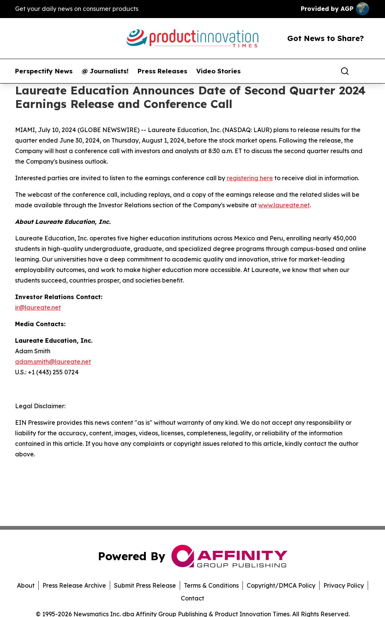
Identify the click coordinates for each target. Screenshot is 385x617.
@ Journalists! (105, 71)
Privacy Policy (343, 585)
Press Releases (162, 71)
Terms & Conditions (211, 585)
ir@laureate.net (38, 307)
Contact (192, 598)
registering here (250, 178)
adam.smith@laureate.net (53, 361)
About (26, 585)
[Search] (345, 71)
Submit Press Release (145, 585)
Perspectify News (44, 71)
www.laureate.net (284, 205)
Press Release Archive (74, 585)
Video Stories (218, 71)
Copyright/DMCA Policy (281, 585)
